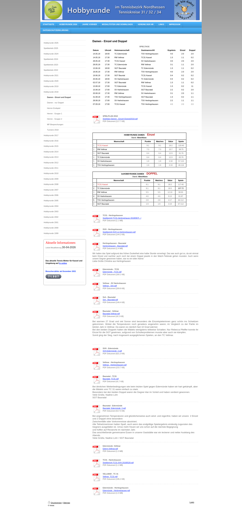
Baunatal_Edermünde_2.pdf (114, 408)
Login (192, 502)
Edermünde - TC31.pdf (112, 272)
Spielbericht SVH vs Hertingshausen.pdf (119, 232)
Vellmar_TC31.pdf (110, 477)
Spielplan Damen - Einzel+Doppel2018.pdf (120, 119)
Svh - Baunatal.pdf (110, 300)
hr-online (63, 263)
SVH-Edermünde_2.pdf (112, 351)
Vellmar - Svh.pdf (110, 286)
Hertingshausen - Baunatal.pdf (115, 246)
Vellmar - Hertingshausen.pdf (115, 365)
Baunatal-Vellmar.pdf (111, 314)
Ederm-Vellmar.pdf (110, 449)
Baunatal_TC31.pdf (111, 379)
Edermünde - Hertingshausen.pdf (116, 490)
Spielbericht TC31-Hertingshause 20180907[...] (122, 218)
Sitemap (66, 503)
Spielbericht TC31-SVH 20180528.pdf (118, 463)
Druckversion (55, 503)
